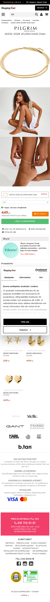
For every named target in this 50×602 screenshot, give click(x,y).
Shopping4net (6, 20)
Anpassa (25, 330)
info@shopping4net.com (25, 532)
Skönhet (17, 20)
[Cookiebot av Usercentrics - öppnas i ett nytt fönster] (35, 270)
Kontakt (9, 546)
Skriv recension (37, 229)
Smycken (36, 20)
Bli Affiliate (41, 546)
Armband (4, 23)
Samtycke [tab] (9, 277)
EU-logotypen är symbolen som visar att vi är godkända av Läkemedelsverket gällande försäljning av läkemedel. (25, 483)
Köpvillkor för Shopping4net (17, 551)
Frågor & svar (22, 543)
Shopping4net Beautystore (17, 554)
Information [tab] (25, 277)
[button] (46, 14)
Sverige (25, 595)
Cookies (16, 548)
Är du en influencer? (24, 546)
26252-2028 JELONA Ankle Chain (23, 23)
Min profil (10, 543)
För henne (26, 20)
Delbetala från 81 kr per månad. (14, 216)
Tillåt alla (25, 322)
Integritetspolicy (30, 548)
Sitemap (35, 592)
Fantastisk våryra (12, 2)
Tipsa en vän (9, 232)
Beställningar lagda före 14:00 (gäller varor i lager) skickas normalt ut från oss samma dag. (25, 473)
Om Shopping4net (40, 551)
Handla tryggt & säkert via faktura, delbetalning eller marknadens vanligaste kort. (25, 495)
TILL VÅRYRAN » (27, 254)
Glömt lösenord (38, 543)
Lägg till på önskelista (14, 229)
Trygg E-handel (39, 554)
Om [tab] (41, 277)
